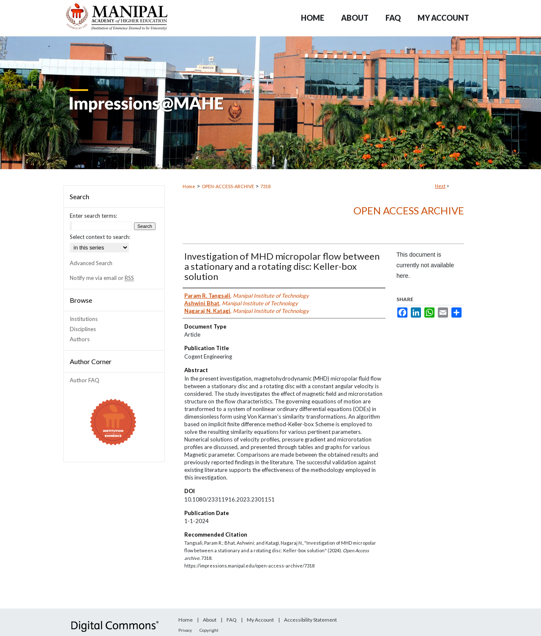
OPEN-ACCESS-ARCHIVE (228, 186)
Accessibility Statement (310, 620)
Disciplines (83, 329)
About (209, 620)
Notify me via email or (102, 277)
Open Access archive (408, 210)
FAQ (232, 620)
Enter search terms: (93, 215)
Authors (80, 339)
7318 (265, 186)
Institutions (84, 318)
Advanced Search (91, 263)
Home (189, 186)
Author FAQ (84, 380)
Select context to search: (100, 236)
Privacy (185, 630)
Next (440, 186)
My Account (260, 620)
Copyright (209, 630)
